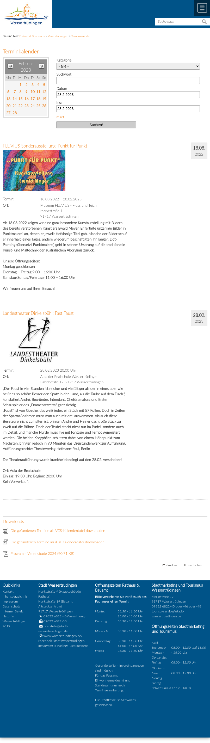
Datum (61, 88)
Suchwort (63, 74)
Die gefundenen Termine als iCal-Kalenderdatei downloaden (57, 542)
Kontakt (8, 591)
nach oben (195, 565)
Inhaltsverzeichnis (15, 596)
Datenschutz (11, 606)
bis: (58, 102)
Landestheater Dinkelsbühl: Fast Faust (38, 313)
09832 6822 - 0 (52, 616)
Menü (202, 8)
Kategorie (63, 60)
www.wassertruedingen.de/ (63, 636)
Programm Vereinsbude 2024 (42, 553)
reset (60, 117)
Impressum (10, 601)
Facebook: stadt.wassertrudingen (61, 641)
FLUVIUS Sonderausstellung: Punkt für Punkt (45, 146)
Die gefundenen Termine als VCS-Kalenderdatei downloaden (58, 530)
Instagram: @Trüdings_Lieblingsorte (63, 646)
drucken (171, 565)
